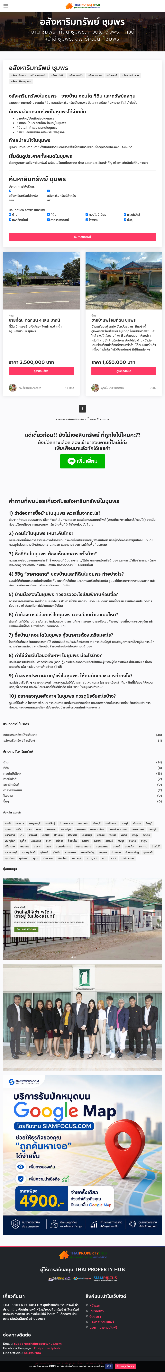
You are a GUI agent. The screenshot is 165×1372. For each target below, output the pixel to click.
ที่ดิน (53, 215)
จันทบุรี (97, 823)
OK (109, 1366)
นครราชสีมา (97, 829)
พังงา (124, 835)
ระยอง (97, 841)
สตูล (48, 847)
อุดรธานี (147, 852)
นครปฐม (66, 829)
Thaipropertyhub (47, 1348)
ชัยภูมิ (149, 823)
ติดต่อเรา (95, 1316)
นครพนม (81, 829)
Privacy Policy (125, 1366)
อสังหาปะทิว (57, 76)
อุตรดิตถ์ (9, 858)
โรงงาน (93, 220)
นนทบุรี (153, 829)
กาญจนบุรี (35, 823)
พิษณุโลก (10, 841)
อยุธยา (103, 852)
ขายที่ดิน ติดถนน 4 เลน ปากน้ (34, 320)
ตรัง (18, 829)
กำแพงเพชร (67, 823)
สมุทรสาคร (102, 847)
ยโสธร (59, 841)
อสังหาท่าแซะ (18, 76)
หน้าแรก (94, 1305)
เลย (104, 858)
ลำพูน (144, 841)
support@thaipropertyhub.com (38, 1343)
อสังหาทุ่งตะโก (38, 76)
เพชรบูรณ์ (91, 858)
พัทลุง (135, 835)
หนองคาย (70, 852)
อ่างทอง (116, 852)
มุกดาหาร (36, 841)
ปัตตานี (101, 835)
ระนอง (85, 841)
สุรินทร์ (44, 852)
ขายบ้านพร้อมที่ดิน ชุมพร (113, 320)
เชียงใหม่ (62, 858)
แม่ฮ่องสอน (127, 858)
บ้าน (14, 215)
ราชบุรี (109, 841)
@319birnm (32, 1353)
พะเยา (112, 835)
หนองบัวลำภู (87, 852)
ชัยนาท (137, 823)
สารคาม (142, 847)
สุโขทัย (56, 852)
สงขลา (37, 847)
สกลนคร (24, 847)
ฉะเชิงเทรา (111, 823)
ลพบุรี (121, 841)
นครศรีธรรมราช (118, 829)
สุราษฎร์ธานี (29, 852)
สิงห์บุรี (156, 847)
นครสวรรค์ (138, 829)
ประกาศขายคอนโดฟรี (103, 1327)
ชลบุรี (125, 823)
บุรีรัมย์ (46, 835)
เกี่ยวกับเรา (96, 1311)
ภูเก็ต (23, 841)
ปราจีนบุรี (87, 835)
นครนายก (51, 829)
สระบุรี (116, 847)
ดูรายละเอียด (41, 371)
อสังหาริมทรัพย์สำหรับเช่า (61, 198)
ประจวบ (72, 835)
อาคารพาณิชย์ (59, 220)
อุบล (35, 858)
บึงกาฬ (33, 835)
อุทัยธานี (23, 858)
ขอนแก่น (83, 823)
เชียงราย (48, 858)
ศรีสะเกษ (10, 847)
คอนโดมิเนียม (97, 215)
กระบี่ (8, 823)
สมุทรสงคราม (83, 847)
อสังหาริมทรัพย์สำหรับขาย (23, 198)
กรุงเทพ (19, 823)
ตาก (38, 829)
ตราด (29, 829)
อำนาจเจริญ (132, 852)
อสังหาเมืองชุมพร (21, 81)
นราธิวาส (10, 835)
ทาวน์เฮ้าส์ (133, 215)
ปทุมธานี (58, 835)
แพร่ (113, 858)
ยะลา (49, 841)
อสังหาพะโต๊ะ (76, 76)
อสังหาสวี (111, 76)
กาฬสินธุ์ (50, 823)
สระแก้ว (129, 847)
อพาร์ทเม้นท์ (20, 220)
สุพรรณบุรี (11, 852)
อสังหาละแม (95, 76)
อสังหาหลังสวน (130, 76)
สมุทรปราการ (63, 847)
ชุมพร (8, 829)
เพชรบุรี (76, 858)
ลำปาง (132, 841)
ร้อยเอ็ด (72, 841)
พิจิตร (146, 835)
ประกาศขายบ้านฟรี (101, 1322)
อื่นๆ (130, 220)
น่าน (22, 835)
